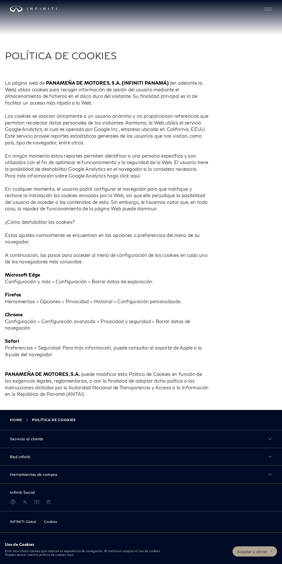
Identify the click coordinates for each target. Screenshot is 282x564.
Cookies (50, 521)
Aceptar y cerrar (252, 551)
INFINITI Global (23, 521)
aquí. (70, 555)
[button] (268, 9)
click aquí (130, 175)
